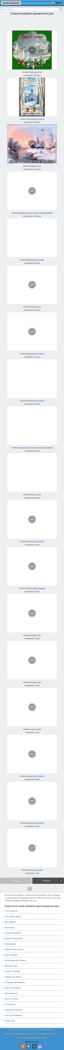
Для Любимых (11, 955)
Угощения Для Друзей (15, 982)
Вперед (46, 880)
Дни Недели (10, 922)
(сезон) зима (35, 729)
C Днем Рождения (13, 933)
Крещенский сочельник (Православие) (35, 213)
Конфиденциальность (49, 1034)
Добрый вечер (35, 72)
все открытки (11, 3)
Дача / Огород (11, 999)
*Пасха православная (35, 588)
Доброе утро (35, 166)
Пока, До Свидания (13, 1015)
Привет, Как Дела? (13, 977)
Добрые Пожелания (14, 938)
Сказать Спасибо (12, 971)
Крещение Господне (35, 119)
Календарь (10, 927)
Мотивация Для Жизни (15, 960)
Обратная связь (46, 1030)
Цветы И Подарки (13, 988)
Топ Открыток (11, 911)
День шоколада (35, 870)
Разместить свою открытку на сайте (19, 1034)
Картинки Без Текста (14, 949)
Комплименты (11, 993)
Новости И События (14, 1010)
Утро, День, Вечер (13, 916)
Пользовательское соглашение (32, 1038)
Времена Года (11, 966)
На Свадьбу (10, 1004)
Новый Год (9, 1021)
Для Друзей (10, 944)
